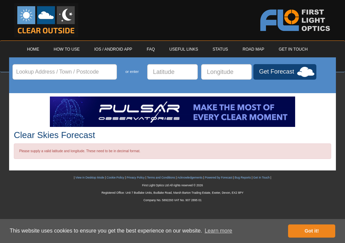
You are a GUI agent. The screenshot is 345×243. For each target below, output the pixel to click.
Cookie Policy (115, 177)
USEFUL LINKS (183, 49)
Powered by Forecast (218, 177)
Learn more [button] (218, 231)
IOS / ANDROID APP (113, 49)
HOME (33, 49)
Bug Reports (243, 177)
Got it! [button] (312, 231)
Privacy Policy (136, 177)
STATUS (220, 49)
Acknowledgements (189, 177)
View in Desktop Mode (89, 177)
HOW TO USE (67, 49)
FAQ (151, 49)
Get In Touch (261, 177)
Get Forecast (276, 71)
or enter (132, 72)
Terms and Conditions (161, 177)
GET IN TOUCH (293, 49)
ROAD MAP (253, 49)
